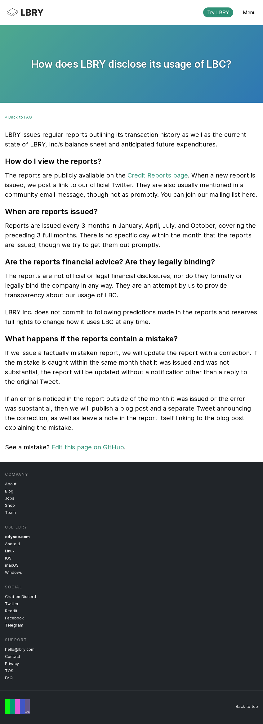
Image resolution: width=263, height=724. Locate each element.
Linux (10, 551)
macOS (12, 565)
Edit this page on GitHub (87, 447)
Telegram (14, 625)
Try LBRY (218, 12)
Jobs (9, 498)
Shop (10, 505)
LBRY (126, 12)
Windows (13, 572)
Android (12, 544)
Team (10, 512)
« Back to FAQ (18, 117)
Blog (9, 491)
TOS (9, 670)
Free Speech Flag (17, 706)
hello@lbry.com (19, 649)
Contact (12, 656)
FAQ (9, 678)
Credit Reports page (157, 175)
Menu (249, 12)
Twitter (12, 603)
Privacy (12, 663)
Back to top (247, 706)
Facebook (14, 618)
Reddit (11, 611)
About (10, 484)
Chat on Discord (20, 596)
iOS (8, 558)
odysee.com (17, 536)
